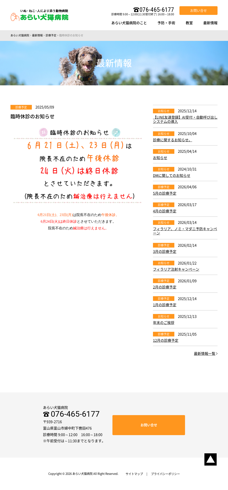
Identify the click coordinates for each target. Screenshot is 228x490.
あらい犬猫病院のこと (129, 23)
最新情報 (210, 23)
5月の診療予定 (164, 193)
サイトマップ (134, 473)
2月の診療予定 (164, 287)
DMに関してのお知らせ (171, 175)
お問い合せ (198, 10)
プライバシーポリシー (165, 473)
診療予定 (21, 107)
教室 (189, 23)
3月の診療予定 (164, 251)
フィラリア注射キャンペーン (176, 269)
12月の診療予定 (165, 340)
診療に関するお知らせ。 (172, 140)
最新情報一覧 (204, 353)
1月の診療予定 (164, 305)
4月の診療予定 (164, 211)
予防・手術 (166, 23)
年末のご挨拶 (163, 322)
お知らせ (163, 111)
